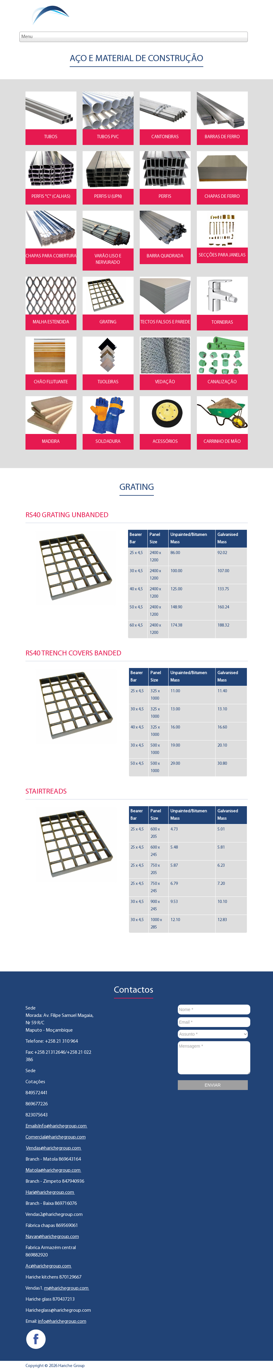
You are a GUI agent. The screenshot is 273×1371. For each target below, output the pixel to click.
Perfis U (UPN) (108, 196)
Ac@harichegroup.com (48, 1266)
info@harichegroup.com (62, 1321)
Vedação (165, 382)
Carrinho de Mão (222, 441)
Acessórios (165, 441)
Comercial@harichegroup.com (55, 1137)
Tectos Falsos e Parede (165, 322)
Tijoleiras (108, 382)
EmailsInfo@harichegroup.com (56, 1126)
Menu (27, 36)
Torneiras (222, 322)
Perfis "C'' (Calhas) (51, 196)
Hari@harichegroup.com (50, 1192)
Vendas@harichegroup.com (54, 1148)
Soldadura (108, 441)
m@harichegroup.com (66, 1288)
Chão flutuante (51, 382)
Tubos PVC (108, 137)
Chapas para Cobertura (50, 256)
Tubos (50, 137)
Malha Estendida (51, 322)
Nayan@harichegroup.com (52, 1236)
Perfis (165, 196)
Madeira (51, 441)
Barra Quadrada (165, 256)
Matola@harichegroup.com (53, 1170)
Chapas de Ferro (222, 196)
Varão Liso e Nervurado (108, 259)
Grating (107, 322)
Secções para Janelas (222, 255)
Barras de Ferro (222, 137)
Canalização (222, 382)
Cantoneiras (165, 137)
